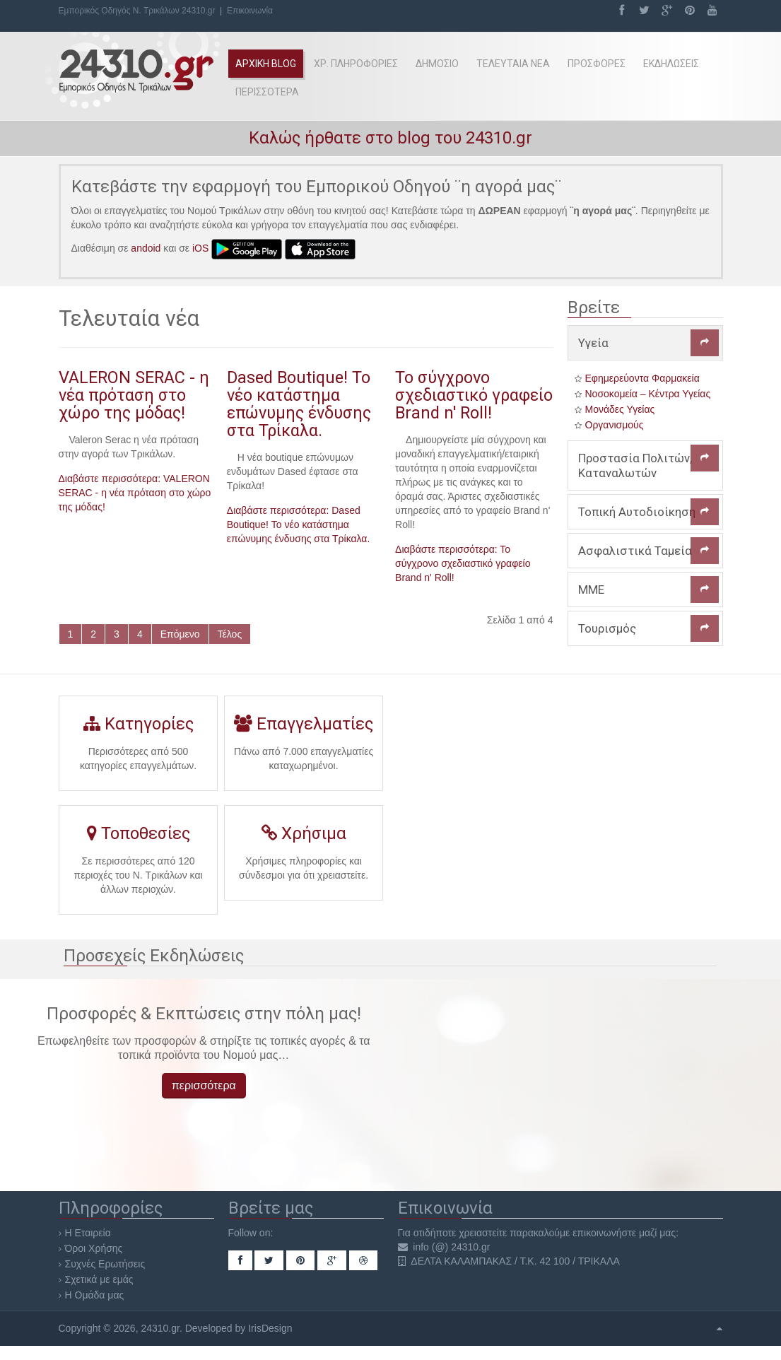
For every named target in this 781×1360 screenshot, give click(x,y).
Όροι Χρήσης (94, 1248)
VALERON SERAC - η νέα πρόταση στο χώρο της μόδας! (134, 395)
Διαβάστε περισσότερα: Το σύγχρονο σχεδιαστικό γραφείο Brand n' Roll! (462, 563)
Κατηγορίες (138, 729)
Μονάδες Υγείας (620, 409)
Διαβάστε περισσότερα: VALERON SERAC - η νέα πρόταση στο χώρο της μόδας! (135, 492)
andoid (145, 248)
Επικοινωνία (250, 11)
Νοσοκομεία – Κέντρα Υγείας (648, 393)
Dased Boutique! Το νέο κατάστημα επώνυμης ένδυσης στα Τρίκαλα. (299, 404)
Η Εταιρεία (88, 1232)
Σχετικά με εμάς (99, 1279)
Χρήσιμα (304, 838)
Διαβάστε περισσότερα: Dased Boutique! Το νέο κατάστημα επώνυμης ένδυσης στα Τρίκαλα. (298, 524)
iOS (200, 248)
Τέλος (230, 634)
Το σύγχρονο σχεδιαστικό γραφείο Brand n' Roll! (474, 395)
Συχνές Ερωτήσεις (105, 1264)
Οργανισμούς (614, 424)
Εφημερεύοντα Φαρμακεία (642, 378)
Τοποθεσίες (137, 840)
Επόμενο (180, 634)
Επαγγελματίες (304, 729)
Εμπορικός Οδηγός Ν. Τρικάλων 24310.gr (137, 11)
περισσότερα (204, 1085)
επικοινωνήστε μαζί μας (624, 1232)
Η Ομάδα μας (94, 1295)
